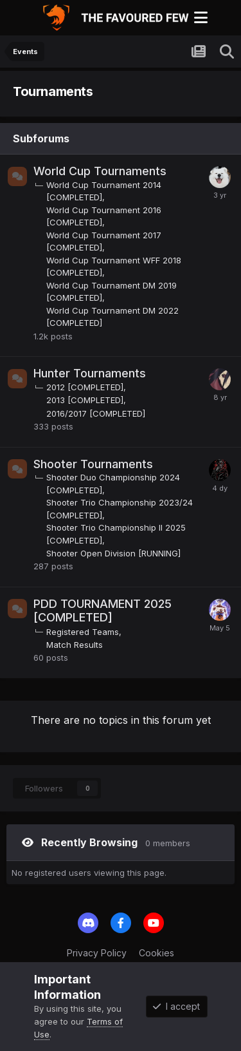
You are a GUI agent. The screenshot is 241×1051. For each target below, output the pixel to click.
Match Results (74, 644)
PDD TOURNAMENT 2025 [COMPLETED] (102, 611)
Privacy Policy (97, 952)
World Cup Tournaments (99, 171)
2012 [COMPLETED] (84, 387)
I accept (176, 1006)
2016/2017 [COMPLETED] (95, 413)
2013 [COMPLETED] (84, 400)
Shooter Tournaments (93, 464)
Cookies (156, 952)
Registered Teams (82, 632)
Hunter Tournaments (89, 373)
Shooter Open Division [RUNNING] (113, 553)
